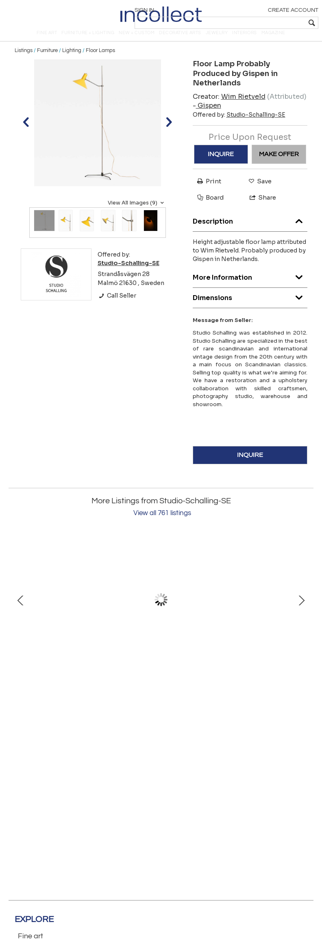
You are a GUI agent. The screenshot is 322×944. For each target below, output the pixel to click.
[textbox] (259, 22)
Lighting (71, 62)
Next (301, 611)
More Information (250, 287)
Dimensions (250, 307)
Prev (21, 611)
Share (259, 209)
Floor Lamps (100, 62)
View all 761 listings (162, 524)
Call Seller (117, 307)
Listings (24, 62)
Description (250, 231)
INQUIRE (221, 165)
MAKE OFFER (279, 165)
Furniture (47, 62)
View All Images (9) (137, 214)
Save (258, 192)
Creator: (229, 107)
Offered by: (239, 125)
